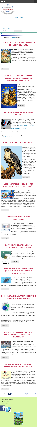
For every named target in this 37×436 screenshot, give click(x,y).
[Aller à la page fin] (35, 394)
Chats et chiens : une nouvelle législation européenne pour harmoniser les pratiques (18, 78)
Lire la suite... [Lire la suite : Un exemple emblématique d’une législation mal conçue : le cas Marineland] (5, 357)
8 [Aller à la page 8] (25, 393)
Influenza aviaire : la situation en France (18, 114)
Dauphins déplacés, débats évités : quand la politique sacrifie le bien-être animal (18, 271)
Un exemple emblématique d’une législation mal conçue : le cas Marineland (18, 334)
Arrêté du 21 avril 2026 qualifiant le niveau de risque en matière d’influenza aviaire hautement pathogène (23, 127)
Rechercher (17, 31)
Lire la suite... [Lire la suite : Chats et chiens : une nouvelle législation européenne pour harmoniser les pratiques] (21, 105)
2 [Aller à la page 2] (11, 393)
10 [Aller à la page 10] (30, 393)
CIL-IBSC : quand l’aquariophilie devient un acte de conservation (18, 297)
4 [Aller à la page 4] (16, 393)
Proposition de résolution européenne (18, 218)
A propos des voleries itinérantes (18, 143)
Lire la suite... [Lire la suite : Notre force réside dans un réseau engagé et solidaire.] (5, 68)
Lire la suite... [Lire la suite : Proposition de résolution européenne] (5, 238)
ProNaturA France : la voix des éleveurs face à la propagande (18, 366)
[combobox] (7, 31)
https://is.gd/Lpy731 (7, 136)
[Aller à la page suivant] (33, 394)
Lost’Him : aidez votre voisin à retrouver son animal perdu (18, 246)
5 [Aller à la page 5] (18, 393)
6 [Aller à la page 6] (20, 393)
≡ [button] (35, 1)
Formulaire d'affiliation (18, 17)
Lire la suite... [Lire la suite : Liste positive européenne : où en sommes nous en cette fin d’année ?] (5, 210)
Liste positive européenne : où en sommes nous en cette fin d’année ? (18, 185)
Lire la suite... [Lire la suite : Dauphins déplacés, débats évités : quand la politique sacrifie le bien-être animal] (5, 289)
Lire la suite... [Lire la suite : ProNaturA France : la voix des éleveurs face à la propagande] (5, 388)
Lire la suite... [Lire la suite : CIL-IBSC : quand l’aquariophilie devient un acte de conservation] (5, 325)
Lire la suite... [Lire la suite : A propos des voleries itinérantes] (26, 177)
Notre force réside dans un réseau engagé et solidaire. (18, 44)
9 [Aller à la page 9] (27, 393)
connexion (6, 28)
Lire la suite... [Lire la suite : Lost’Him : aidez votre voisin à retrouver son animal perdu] (15, 261)
